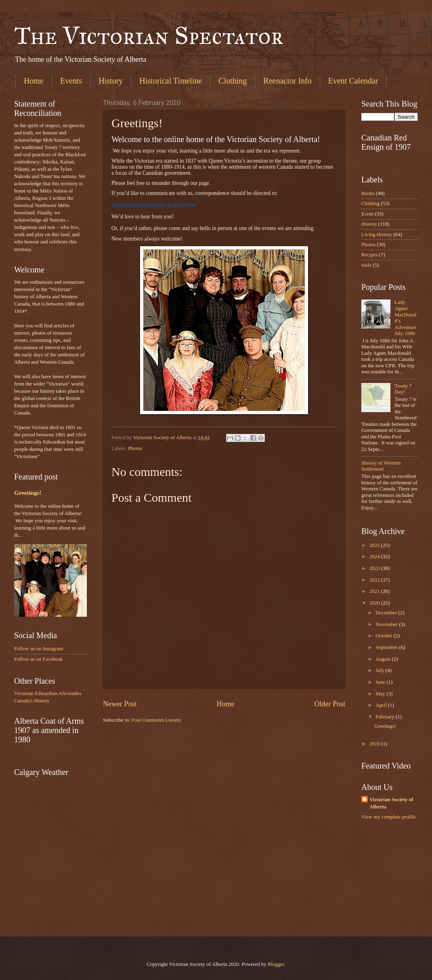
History (111, 80)
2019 (375, 744)
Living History (376, 234)
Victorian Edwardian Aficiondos (48, 693)
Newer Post (120, 704)
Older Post (329, 704)
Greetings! (27, 493)
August (383, 659)
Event (367, 214)
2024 (375, 556)
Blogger (276, 964)
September (387, 647)
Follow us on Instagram (38, 648)
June (380, 682)
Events (71, 80)
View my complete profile (388, 817)
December (386, 613)
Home (34, 80)
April (381, 705)
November (387, 624)
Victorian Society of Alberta (391, 803)
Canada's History (32, 701)
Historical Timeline (170, 80)
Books (368, 193)
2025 (375, 545)
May (380, 694)
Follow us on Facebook (38, 659)
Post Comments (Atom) (156, 720)
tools (366, 265)
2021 (375, 591)
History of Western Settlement (381, 466)
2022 (375, 580)
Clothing (232, 80)
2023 (375, 568)
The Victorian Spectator (148, 35)
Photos (135, 448)
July (380, 670)
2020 (375, 603)
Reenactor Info (287, 80)
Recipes (369, 255)
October (384, 636)
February (385, 717)
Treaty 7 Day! (403, 389)
